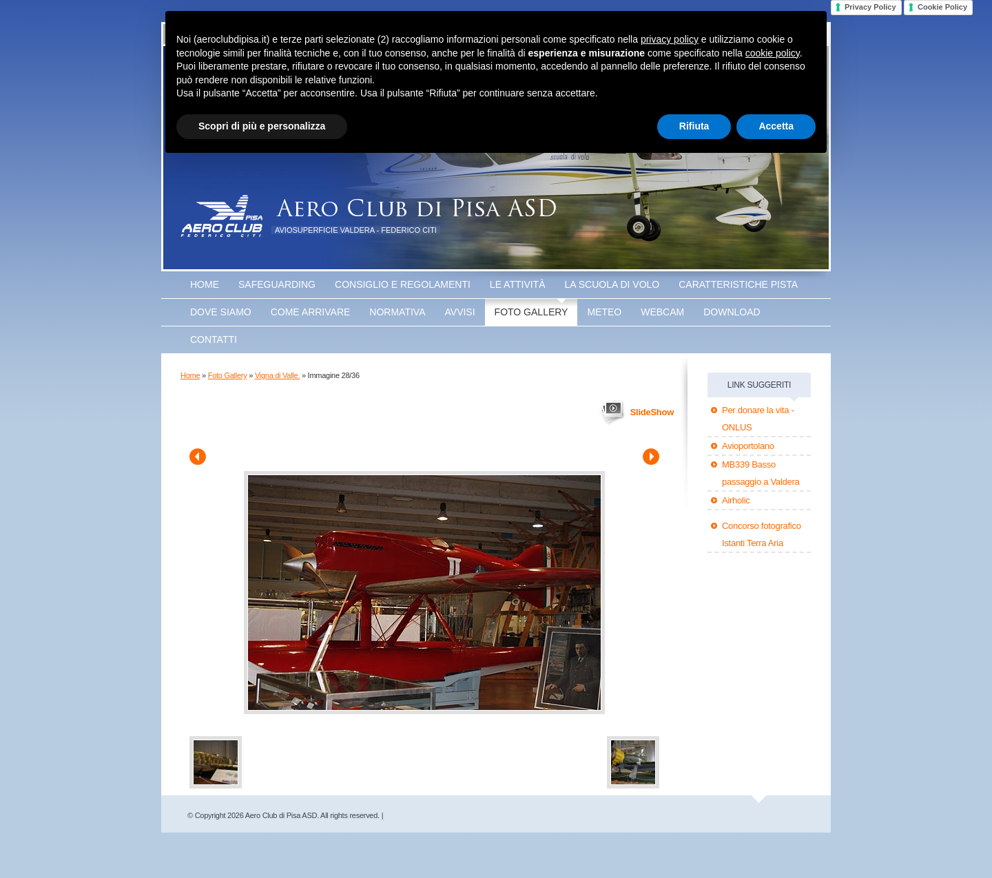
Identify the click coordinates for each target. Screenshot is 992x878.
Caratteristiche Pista (738, 284)
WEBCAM (662, 311)
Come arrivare (311, 311)
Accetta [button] (776, 126)
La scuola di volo (612, 284)
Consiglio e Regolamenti (403, 284)
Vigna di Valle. (277, 375)
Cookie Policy (942, 7)
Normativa (397, 311)
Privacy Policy (870, 7)
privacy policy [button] (670, 39)
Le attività (518, 284)
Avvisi (460, 311)
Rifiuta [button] (694, 126)
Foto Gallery (531, 311)
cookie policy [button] (772, 53)
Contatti (213, 339)
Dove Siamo (220, 311)
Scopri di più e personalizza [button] (261, 126)
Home (204, 284)
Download (731, 311)
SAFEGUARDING (277, 284)
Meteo (604, 311)
